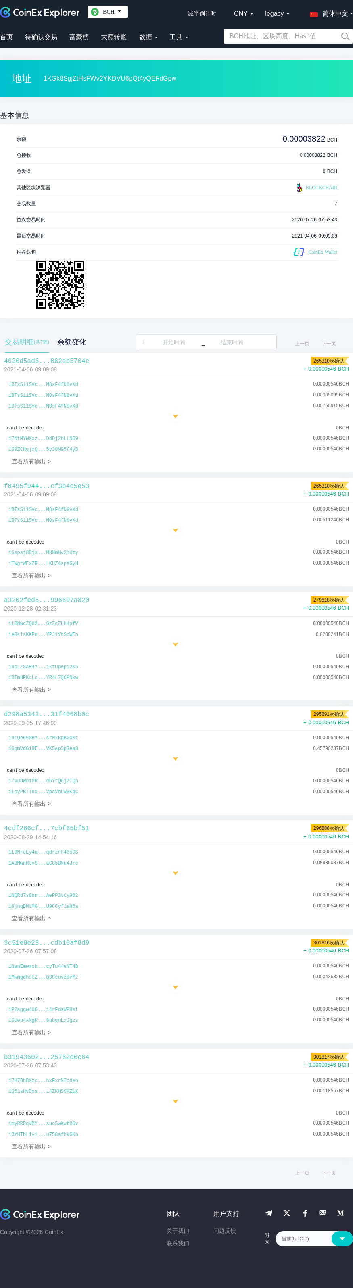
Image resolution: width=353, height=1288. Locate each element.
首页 (6, 36)
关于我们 (178, 1231)
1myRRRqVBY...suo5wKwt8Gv (43, 1124)
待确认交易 (41, 36)
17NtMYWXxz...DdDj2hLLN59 (43, 439)
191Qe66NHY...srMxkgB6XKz (43, 738)
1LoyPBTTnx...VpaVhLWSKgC (43, 792)
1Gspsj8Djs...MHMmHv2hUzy (43, 553)
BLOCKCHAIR (316, 188)
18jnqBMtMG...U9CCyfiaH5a (43, 906)
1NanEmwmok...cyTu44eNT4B (43, 966)
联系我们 (178, 1243)
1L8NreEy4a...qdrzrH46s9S (43, 852)
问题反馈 (224, 1231)
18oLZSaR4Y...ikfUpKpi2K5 (43, 667)
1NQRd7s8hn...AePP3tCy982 (43, 895)
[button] (327, 12)
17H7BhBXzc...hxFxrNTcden (43, 1081)
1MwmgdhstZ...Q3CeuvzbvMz (43, 977)
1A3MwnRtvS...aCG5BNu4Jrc (43, 863)
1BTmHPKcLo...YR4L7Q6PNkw (43, 678)
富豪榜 (79, 36)
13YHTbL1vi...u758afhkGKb (43, 1135)
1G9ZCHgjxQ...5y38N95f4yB (43, 449)
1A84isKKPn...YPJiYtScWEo (43, 635)
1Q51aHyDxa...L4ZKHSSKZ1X (43, 1091)
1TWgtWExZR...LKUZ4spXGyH (43, 564)
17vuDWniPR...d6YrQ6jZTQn (43, 781)
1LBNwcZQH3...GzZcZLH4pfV (43, 624)
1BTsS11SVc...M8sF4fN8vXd (43, 385)
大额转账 (114, 36)
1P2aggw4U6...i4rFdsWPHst (43, 1010)
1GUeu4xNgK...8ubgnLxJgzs (43, 1020)
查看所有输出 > (31, 461)
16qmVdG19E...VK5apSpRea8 (43, 749)
